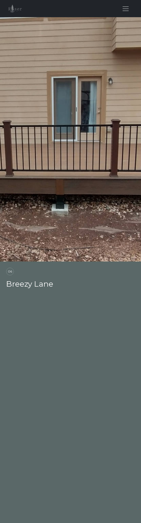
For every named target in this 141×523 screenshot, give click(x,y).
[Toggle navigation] (126, 9)
